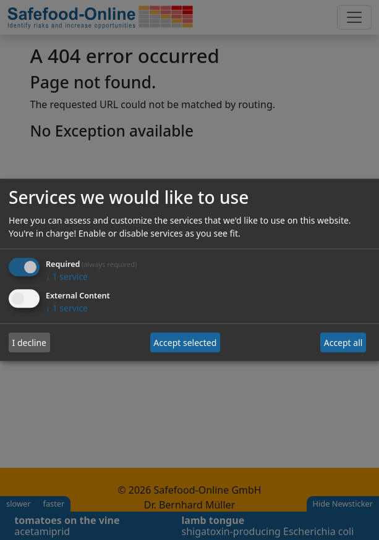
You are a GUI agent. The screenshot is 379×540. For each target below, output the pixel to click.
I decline (29, 342)
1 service (67, 277)
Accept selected (184, 342)
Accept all (343, 342)
